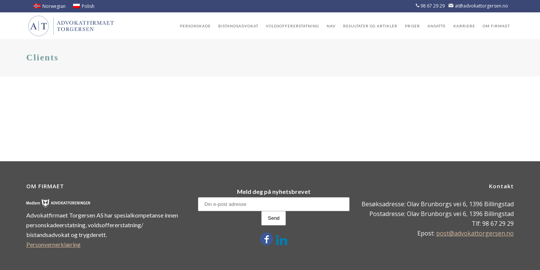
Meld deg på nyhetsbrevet (273, 191)
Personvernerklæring (53, 244)
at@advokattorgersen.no (481, 6)
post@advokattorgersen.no (475, 233)
